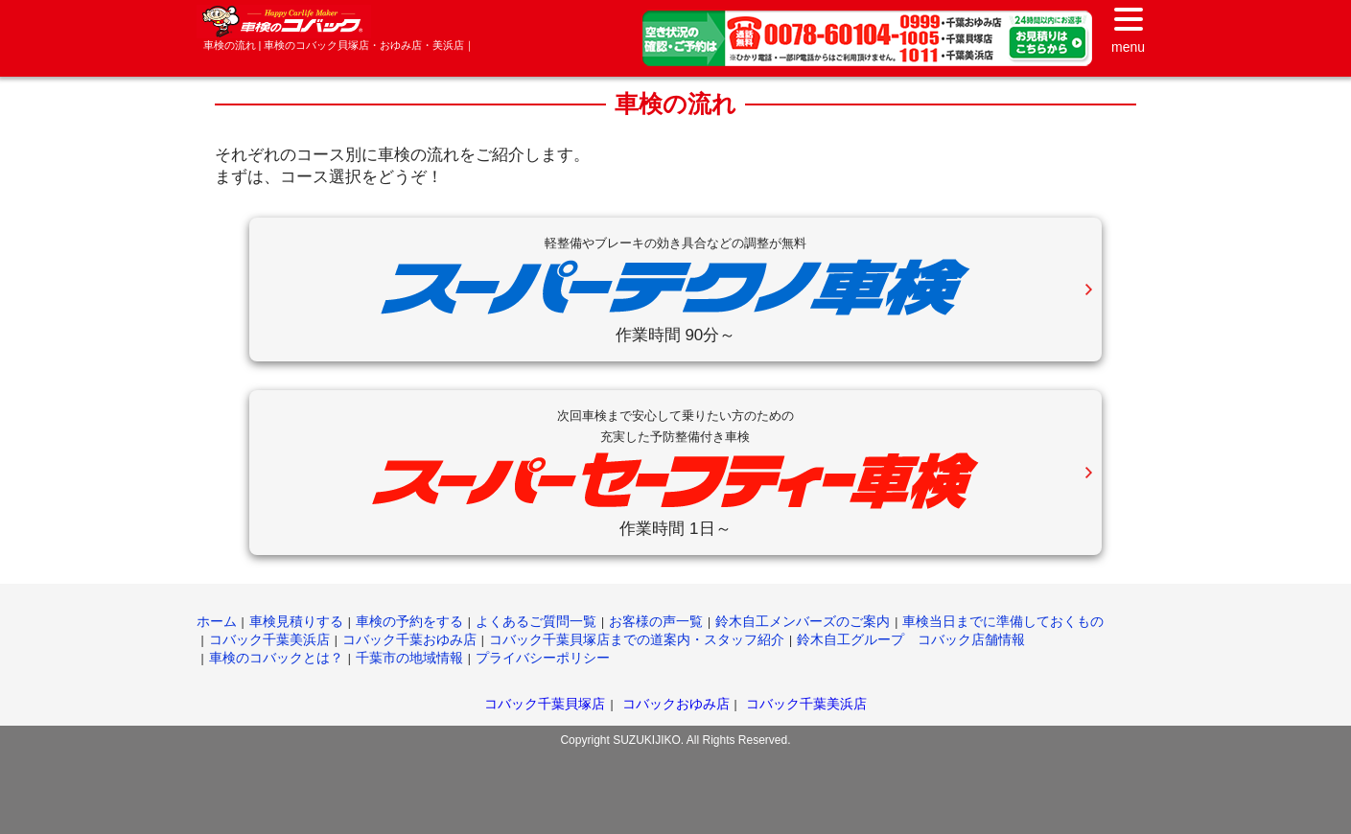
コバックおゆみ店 (676, 703)
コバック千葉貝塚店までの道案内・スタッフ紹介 (636, 639)
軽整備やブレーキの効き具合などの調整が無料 (675, 243)
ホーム (217, 621)
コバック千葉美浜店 (269, 639)
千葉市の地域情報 (409, 657)
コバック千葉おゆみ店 (409, 639)
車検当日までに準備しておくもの (1003, 621)
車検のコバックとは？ (276, 657)
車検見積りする (296, 621)
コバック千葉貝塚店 (544, 703)
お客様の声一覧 (656, 621)
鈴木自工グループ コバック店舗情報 (911, 639)
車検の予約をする (409, 621)
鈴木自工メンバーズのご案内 (802, 621)
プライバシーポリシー (543, 657)
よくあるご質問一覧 (536, 621)
